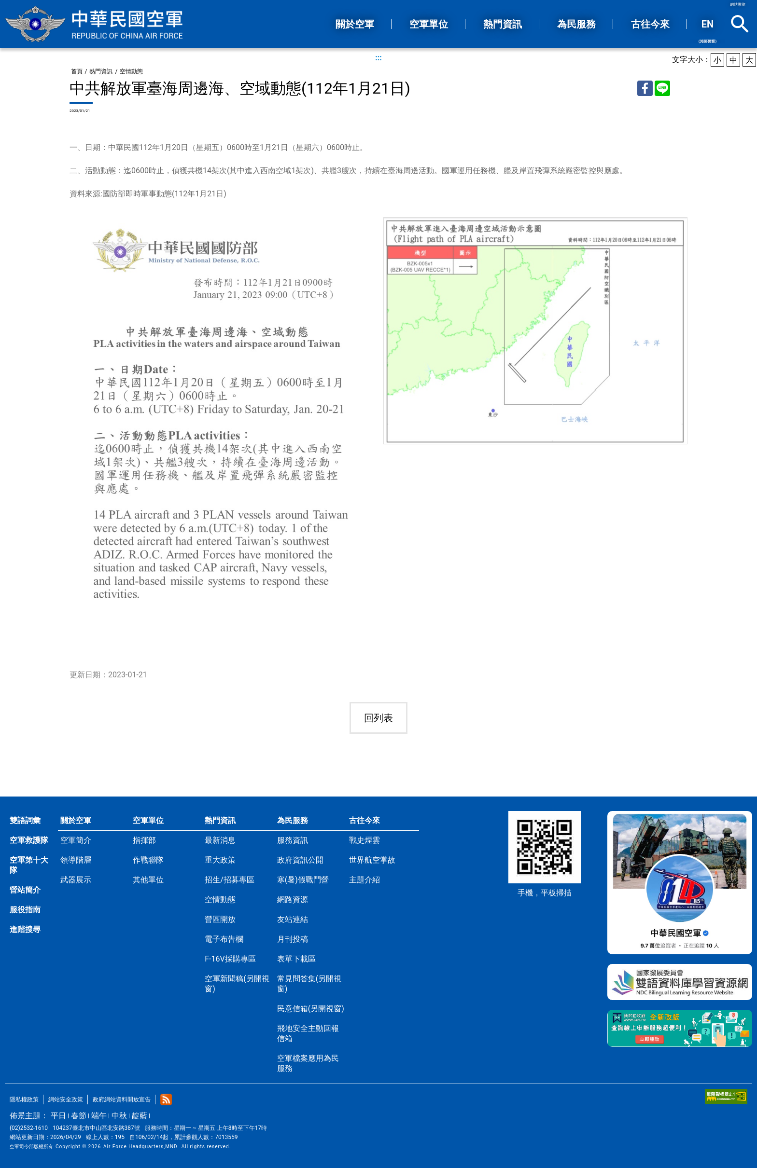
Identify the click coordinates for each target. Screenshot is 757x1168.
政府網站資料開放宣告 (122, 1099)
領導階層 (75, 860)
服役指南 (25, 909)
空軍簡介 (75, 840)
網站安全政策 (65, 1099)
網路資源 (292, 899)
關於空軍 (75, 820)
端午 (99, 1115)
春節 (78, 1115)
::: (378, 57)
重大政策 (220, 860)
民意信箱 (310, 1008)
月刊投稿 (292, 939)
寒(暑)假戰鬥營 (303, 879)
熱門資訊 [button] (502, 24)
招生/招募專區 (229, 879)
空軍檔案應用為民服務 (308, 1063)
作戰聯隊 (148, 860)
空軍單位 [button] (428, 24)
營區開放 (220, 919)
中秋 (119, 1115)
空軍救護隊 (29, 840)
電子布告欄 (224, 939)
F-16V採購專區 (230, 958)
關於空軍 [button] (355, 24)
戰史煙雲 (364, 840)
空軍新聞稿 (237, 983)
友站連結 (292, 919)
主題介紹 (364, 879)
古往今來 (364, 820)
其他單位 (148, 879)
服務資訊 (292, 840)
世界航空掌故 (372, 860)
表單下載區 (296, 958)
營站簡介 (25, 889)
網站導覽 (737, 4)
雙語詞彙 (25, 820)
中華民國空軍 (94, 24)
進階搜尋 (25, 929)
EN (707, 30)
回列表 (378, 718)
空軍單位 (148, 820)
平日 (58, 1115)
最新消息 (220, 840)
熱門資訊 (100, 71)
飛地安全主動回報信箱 (308, 1033)
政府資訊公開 (300, 860)
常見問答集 (309, 983)
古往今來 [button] (650, 24)
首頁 (77, 71)
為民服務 (292, 820)
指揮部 (144, 840)
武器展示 (75, 879)
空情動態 (131, 71)
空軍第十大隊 (29, 865)
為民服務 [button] (576, 24)
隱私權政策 (24, 1099)
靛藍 (139, 1115)
